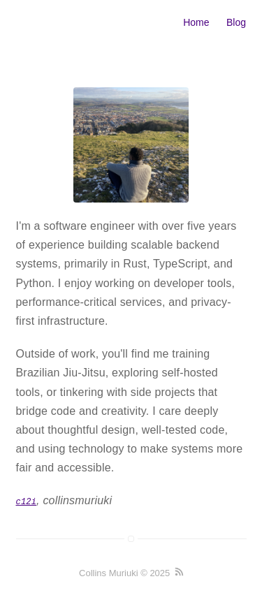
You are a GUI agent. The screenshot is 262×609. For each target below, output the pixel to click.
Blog (236, 22)
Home (196, 22)
